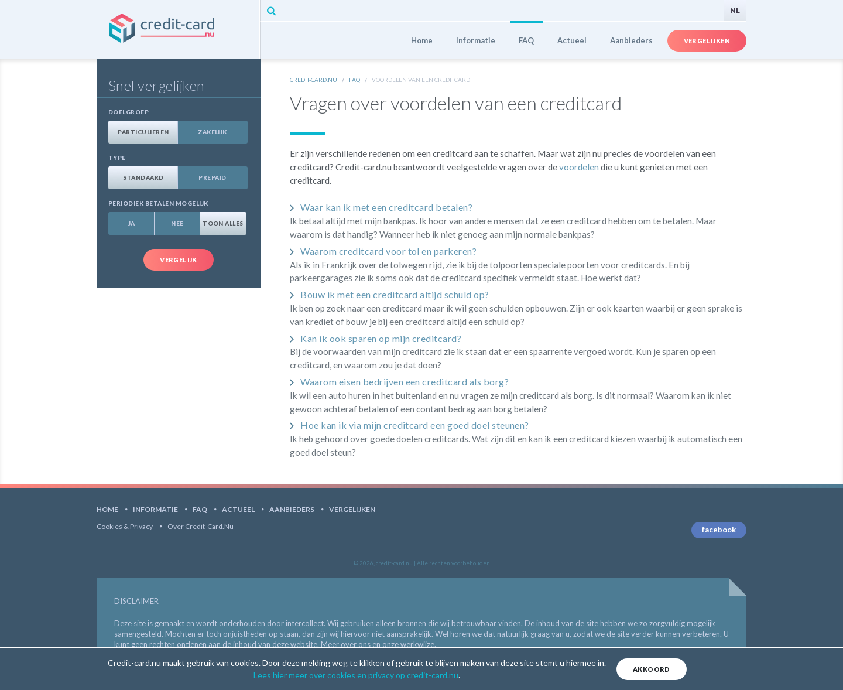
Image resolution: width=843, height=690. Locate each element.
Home (422, 40)
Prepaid (212, 177)
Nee (177, 223)
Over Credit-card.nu (200, 526)
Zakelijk (212, 131)
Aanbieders (631, 40)
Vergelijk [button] (178, 260)
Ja (131, 223)
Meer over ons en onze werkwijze (377, 644)
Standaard (143, 177)
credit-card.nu (178, 29)
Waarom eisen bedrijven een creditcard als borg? (404, 381)
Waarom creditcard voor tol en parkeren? (388, 251)
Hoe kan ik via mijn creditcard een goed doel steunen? (414, 425)
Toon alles (223, 223)
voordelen (579, 167)
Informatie (475, 40)
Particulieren (143, 131)
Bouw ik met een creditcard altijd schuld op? (394, 294)
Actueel (572, 40)
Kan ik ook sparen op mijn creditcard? (380, 338)
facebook (719, 529)
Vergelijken (707, 41)
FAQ (526, 40)
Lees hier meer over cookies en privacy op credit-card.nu (355, 675)
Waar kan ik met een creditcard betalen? (386, 207)
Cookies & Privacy (125, 526)
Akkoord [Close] (651, 669)
